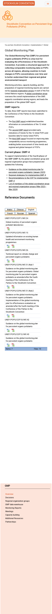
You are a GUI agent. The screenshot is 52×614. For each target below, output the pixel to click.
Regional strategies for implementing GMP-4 (27, 175)
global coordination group (36, 93)
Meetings (9, 511)
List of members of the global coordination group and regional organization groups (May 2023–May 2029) (29, 187)
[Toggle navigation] (48, 4)
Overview (9, 494)
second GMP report (20, 130)
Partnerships (10, 522)
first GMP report (19, 121)
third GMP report (19, 139)
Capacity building (12, 515)
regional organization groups (22, 91)
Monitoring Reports (13, 508)
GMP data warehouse (14, 504)
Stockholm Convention (22, 45)
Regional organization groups (17, 501)
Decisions (9, 497)
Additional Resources (14, 518)
